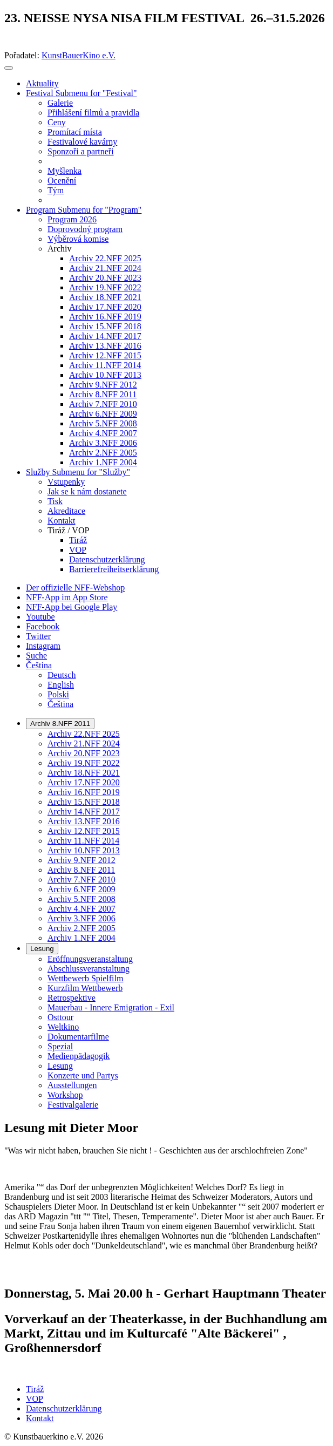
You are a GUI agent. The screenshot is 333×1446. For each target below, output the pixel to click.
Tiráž (35, 1389)
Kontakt (40, 1418)
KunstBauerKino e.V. (78, 55)
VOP (34, 1398)
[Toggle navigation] (8, 68)
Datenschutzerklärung (63, 1408)
